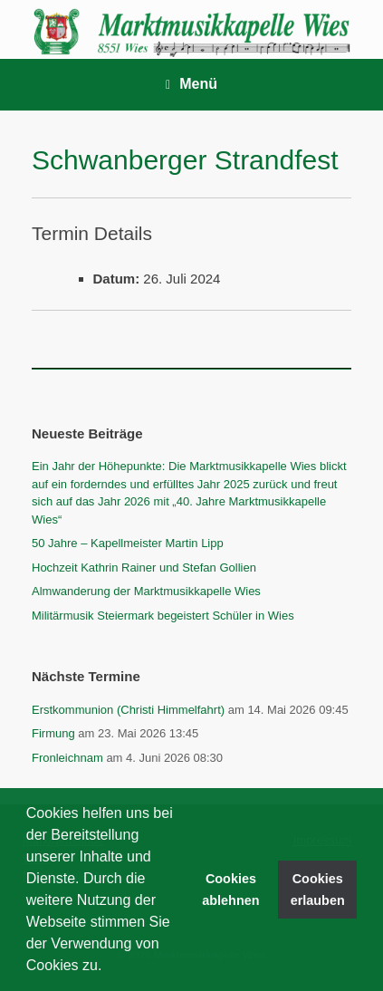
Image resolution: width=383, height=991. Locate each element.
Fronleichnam (67, 758)
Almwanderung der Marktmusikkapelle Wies (146, 591)
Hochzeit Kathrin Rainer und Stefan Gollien (144, 567)
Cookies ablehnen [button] (230, 889)
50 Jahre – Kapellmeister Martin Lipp (128, 543)
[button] (108, 967)
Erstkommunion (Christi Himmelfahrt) (128, 710)
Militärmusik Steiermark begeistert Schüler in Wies (163, 615)
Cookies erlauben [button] (318, 889)
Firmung (53, 733)
